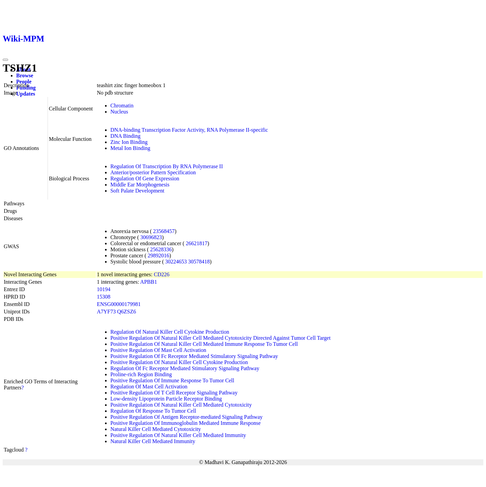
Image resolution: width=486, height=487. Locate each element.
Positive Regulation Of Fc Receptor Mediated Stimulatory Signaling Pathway (194, 356)
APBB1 (148, 282)
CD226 (161, 274)
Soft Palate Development (137, 191)
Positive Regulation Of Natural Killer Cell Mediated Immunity (178, 435)
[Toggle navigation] (5, 60)
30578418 (199, 261)
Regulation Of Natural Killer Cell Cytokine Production (169, 332)
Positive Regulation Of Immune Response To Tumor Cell (172, 380)
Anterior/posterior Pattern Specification (153, 172)
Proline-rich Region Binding (141, 374)
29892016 (158, 255)
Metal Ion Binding (130, 148)
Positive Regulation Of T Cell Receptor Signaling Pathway (174, 392)
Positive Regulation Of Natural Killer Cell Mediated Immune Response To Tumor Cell (204, 344)
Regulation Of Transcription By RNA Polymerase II (166, 166)
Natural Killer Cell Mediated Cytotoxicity (155, 429)
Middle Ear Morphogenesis (139, 184)
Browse (24, 75)
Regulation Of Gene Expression (144, 178)
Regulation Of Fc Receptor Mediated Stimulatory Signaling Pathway (184, 368)
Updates (25, 94)
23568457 (164, 231)
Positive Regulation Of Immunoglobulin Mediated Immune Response (185, 423)
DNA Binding (125, 136)
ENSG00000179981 (119, 304)
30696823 (151, 237)
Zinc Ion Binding (128, 142)
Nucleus (119, 111)
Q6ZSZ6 (126, 311)
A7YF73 (106, 311)
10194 (103, 289)
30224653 (176, 261)
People (23, 81)
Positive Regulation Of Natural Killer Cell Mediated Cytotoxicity (181, 405)
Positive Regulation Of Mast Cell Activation (158, 350)
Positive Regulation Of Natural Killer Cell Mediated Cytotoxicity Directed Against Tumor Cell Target (220, 338)
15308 (103, 297)
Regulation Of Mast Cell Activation (148, 386)
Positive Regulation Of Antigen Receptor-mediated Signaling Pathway (186, 417)
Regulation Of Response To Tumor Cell (153, 411)
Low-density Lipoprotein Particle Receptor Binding (166, 399)
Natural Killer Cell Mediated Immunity (152, 441)
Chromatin (121, 105)
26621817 (196, 243)
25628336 (161, 249)
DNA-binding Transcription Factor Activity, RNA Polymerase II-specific (189, 130)
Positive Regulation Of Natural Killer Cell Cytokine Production (179, 362)
